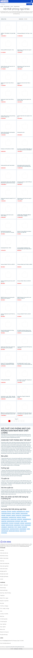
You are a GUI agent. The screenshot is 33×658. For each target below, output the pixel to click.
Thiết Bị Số (2, 595)
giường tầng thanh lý (5, 523)
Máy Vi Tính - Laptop (4, 598)
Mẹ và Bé (2, 603)
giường (25, 521)
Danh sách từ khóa (3, 568)
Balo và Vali (2, 629)
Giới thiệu (2, 550)
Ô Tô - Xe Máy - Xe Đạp (4, 608)
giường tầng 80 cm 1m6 (21, 511)
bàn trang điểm (16, 523)
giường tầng (18, 513)
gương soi (27, 511)
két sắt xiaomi (17, 521)
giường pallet (8, 515)
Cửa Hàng (20, 648)
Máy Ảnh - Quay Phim (4, 600)
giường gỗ (3, 525)
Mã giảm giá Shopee (4, 576)
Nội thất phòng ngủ (16, 6)
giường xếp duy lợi (17, 525)
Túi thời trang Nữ (3, 621)
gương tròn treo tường (9, 525)
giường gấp (3, 515)
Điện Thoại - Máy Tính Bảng (5, 592)
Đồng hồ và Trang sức (4, 632)
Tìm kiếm (29, 4)
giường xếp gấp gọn (5, 517)
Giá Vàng (16, 646)
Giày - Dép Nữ (3, 626)
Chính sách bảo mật (4, 553)
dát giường (14, 511)
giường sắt (13, 515)
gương (22, 521)
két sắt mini (9, 511)
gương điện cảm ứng (12, 517)
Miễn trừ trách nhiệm (4, 558)
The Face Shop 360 (11, 646)
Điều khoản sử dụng (4, 555)
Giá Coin (22, 646)
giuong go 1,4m (18, 515)
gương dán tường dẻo (26, 515)
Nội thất (12, 6)
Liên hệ (1, 579)
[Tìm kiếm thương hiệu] (13, 4)
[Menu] (31, 1)
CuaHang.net (16, 648)
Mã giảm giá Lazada (4, 573)
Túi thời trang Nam (3, 618)
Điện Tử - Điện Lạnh (4, 585)
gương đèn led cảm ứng (6, 519)
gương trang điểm (28, 525)
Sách (1, 611)
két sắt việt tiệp (4, 532)
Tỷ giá (7, 646)
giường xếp (19, 517)
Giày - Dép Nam (3, 624)
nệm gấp (13, 513)
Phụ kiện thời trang (3, 634)
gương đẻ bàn (19, 519)
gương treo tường (13, 519)
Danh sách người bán (4, 566)
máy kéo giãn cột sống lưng (6, 513)
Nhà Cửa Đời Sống (6, 6)
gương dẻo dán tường (10, 521)
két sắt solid (11, 523)
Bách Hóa (2, 616)
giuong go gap (4, 511)
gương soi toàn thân (24, 513)
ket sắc (22, 525)
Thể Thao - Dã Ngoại (4, 605)
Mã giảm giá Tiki (3, 571)
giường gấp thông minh (27, 519)
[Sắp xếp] (28, 19)
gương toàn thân (28, 523)
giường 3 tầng (4, 521)
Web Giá (19, 646)
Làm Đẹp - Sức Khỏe (4, 613)
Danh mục (2, 560)
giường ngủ (22, 523)
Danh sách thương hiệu (4, 563)
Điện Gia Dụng (3, 587)
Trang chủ (1, 6)
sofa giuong (24, 517)
